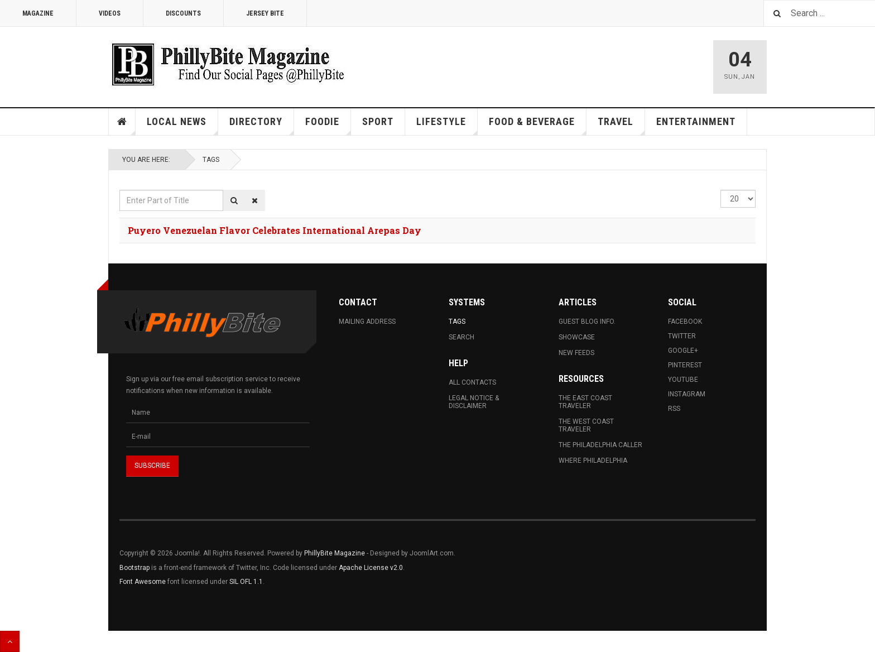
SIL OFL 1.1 (246, 582)
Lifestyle (447, 125)
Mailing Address (367, 321)
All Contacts (472, 382)
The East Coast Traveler (585, 402)
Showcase (577, 337)
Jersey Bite (265, 13)
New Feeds (576, 353)
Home (122, 121)
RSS (674, 409)
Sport (377, 121)
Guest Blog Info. (587, 321)
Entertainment (695, 121)
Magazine (38, 13)
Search (461, 337)
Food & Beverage (537, 125)
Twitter (682, 336)
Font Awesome (142, 582)
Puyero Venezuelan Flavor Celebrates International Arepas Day (274, 230)
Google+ (683, 350)
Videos (110, 13)
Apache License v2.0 (371, 568)
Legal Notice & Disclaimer (474, 402)
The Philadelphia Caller (600, 445)
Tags (211, 160)
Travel (621, 125)
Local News (182, 125)
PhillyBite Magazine (334, 553)
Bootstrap (134, 568)
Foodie (328, 125)
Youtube (683, 379)
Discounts (183, 13)
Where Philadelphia (593, 460)
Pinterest (685, 365)
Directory (261, 125)
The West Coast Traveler (586, 425)
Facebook (685, 321)
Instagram (686, 394)
